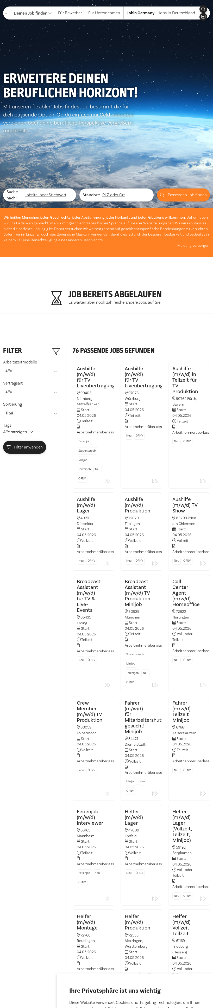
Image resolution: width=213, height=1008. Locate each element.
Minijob (82, 443)
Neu (97, 452)
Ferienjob (84, 425)
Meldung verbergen (194, 232)
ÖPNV (82, 462)
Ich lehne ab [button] (116, 989)
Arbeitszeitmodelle (31, 353)
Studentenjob (87, 434)
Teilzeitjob (84, 452)
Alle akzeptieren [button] (85, 989)
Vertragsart (31, 374)
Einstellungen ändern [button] (152, 989)
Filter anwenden (25, 432)
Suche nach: (12, 181)
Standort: (91, 181)
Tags (7, 410)
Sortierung (31, 395)
